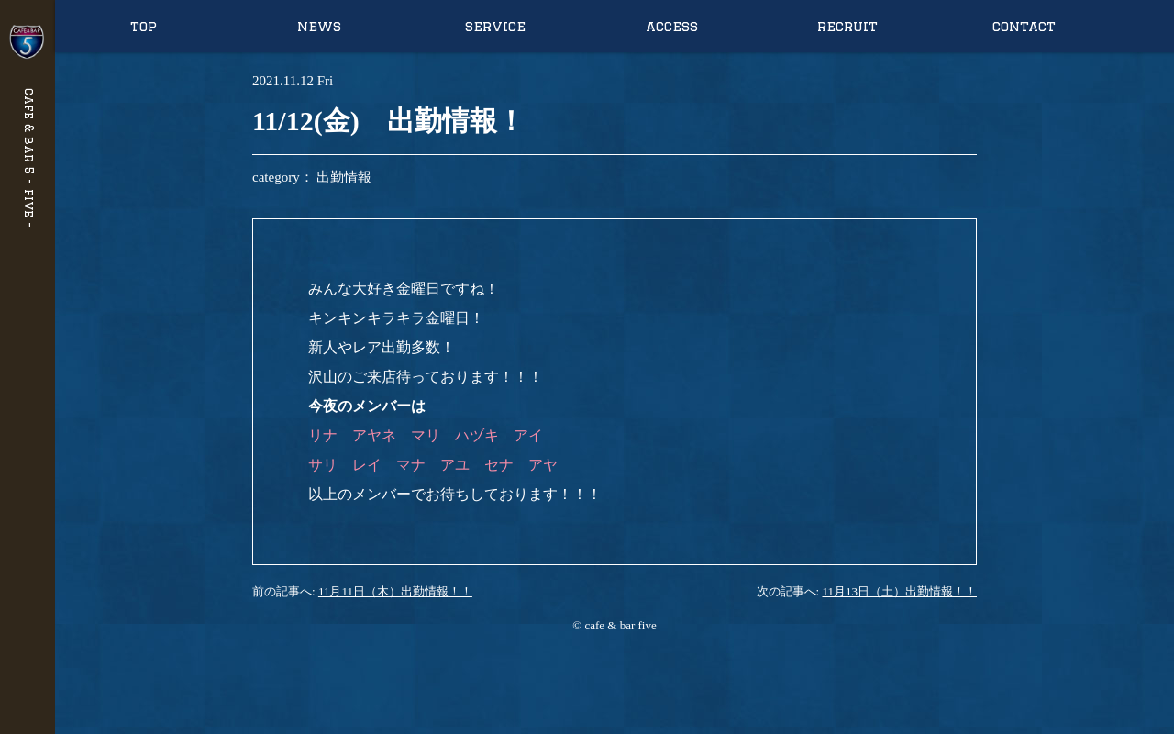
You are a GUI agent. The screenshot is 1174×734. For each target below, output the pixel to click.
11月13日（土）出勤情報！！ (899, 591)
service (495, 26)
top (143, 26)
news (319, 26)
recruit (847, 26)
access (672, 26)
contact (1024, 26)
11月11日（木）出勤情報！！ (395, 591)
